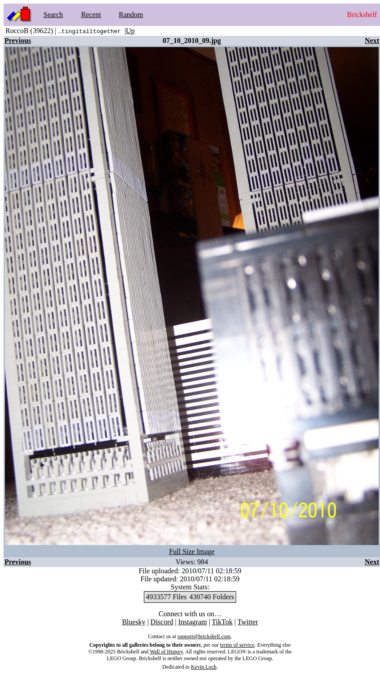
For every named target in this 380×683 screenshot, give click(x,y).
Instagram (192, 622)
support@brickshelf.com (204, 636)
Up (130, 30)
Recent (91, 14)
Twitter (248, 622)
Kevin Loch (203, 667)
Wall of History (166, 652)
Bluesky (133, 622)
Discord (162, 622)
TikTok (222, 622)
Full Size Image (191, 551)
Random (131, 14)
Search (53, 14)
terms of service (237, 645)
